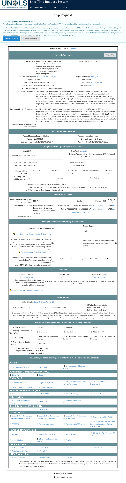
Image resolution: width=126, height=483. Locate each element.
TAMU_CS (52, 77)
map (92, 205)
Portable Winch (45, 458)
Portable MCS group (46, 424)
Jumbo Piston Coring (19, 383)
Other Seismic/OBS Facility (103, 417)
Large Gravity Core (46, 383)
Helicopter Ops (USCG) (20, 367)
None (92, 85)
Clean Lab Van (44, 448)
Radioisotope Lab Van (20, 451)
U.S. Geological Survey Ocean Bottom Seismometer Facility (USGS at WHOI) (102, 424)
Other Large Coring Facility (22, 387)
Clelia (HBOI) (44, 394)
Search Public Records (39, 7)
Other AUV (16, 375)
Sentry (41, 375)
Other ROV (43, 409)
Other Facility (44, 401)
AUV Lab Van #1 (18, 448)
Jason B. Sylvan (42, 77)
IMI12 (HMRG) (71, 434)
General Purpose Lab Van (102, 448)
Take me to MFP (11, 39)
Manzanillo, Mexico (27, 277)
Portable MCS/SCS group (75, 424)
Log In (65, 7)
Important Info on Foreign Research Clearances (32, 234)
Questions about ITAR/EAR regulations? (34, 252)
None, (63, 277)
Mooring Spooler (18, 458)
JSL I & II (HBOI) (72, 394)
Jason (14, 409)
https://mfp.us (58, 28)
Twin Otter (43, 367)
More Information (30, 39)
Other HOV (97, 394)
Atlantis (73, 49)
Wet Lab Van (43, 451)
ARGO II (15, 434)
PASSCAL (15, 424)
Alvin (14, 394)
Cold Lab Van (71, 448)
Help (56, 7)
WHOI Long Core (45, 387)
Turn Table (70, 458)
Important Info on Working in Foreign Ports (27, 290)
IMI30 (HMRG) (17, 440)
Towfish (69, 440)
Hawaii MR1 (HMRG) (47, 434)
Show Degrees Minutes (80, 212)
